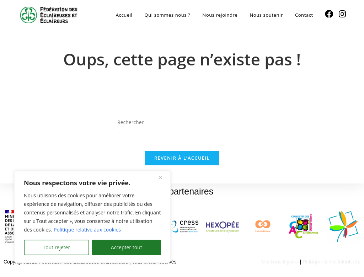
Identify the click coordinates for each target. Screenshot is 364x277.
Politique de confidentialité (331, 262)
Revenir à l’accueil (182, 158)
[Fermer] (163, 177)
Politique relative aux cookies (87, 229)
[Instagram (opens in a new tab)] (342, 14)
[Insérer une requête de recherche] (182, 122)
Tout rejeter (56, 247)
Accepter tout (126, 247)
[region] (92, 217)
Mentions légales (280, 262)
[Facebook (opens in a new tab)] (329, 14)
